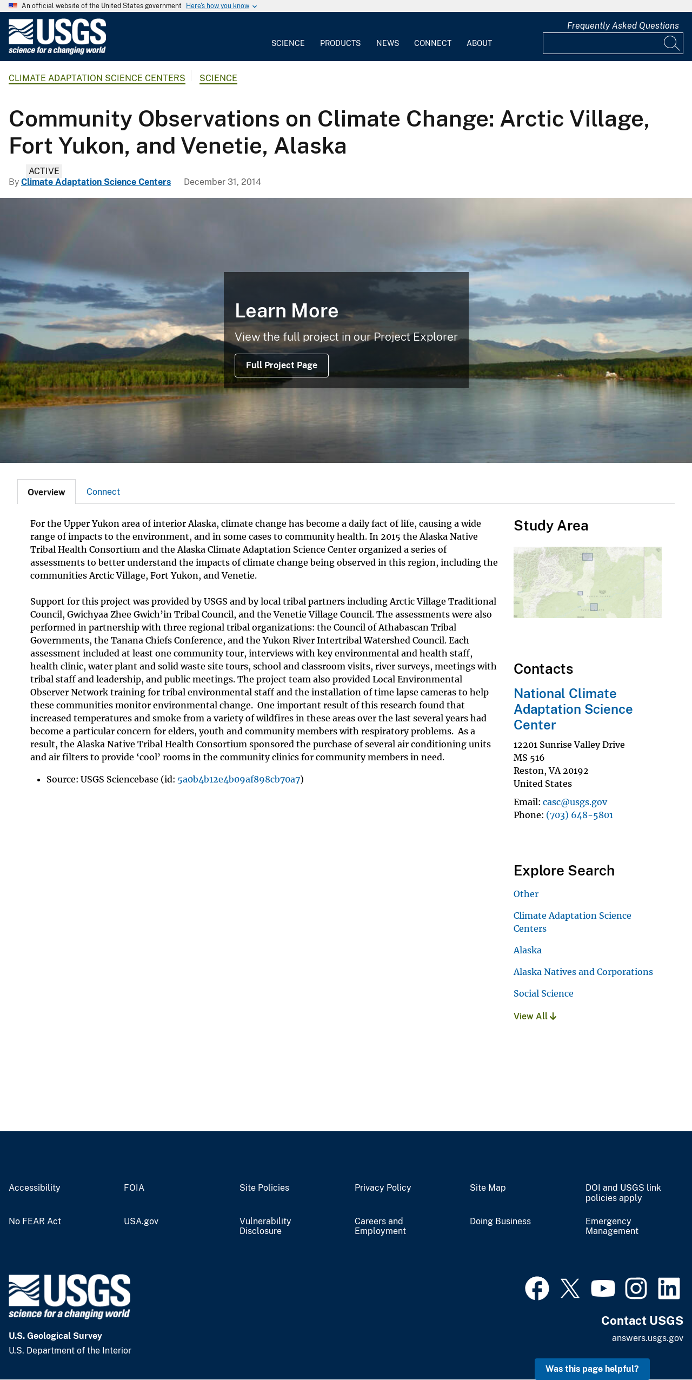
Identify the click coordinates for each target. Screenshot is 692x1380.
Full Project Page (281, 365)
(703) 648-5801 (579, 815)
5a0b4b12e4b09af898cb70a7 (238, 779)
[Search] (672, 43)
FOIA (134, 1188)
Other (526, 893)
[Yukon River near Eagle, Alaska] (346, 330)
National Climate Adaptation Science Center (573, 709)
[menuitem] (288, 36)
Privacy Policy (383, 1188)
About (479, 43)
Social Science (544, 993)
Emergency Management (611, 1227)
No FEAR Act (35, 1221)
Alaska (528, 950)
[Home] (57, 52)
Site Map (488, 1188)
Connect (432, 43)
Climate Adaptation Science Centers (97, 78)
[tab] (46, 491)
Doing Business (500, 1221)
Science (288, 43)
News (387, 43)
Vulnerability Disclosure (265, 1227)
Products (340, 43)
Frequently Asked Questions (623, 26)
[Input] (613, 43)
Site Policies (264, 1188)
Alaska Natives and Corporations (583, 971)
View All (535, 1016)
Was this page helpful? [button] (592, 1369)
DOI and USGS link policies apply (623, 1193)
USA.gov (141, 1221)
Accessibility (35, 1188)
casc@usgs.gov (575, 802)
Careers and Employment (380, 1227)
